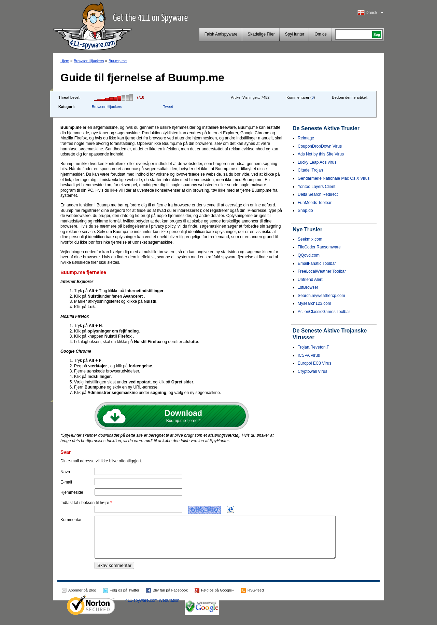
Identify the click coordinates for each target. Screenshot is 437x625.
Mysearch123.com (314, 303)
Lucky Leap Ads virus (317, 162)
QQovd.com (309, 255)
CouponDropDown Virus (320, 146)
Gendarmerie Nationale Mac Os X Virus (334, 178)
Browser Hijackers (89, 61)
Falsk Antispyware (221, 34)
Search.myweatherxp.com (321, 295)
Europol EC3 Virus (315, 363)
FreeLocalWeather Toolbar (322, 271)
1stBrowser (308, 287)
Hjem (64, 61)
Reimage (306, 138)
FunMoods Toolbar (315, 202)
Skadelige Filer (261, 34)
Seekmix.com (310, 239)
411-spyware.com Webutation (152, 608)
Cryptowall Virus (312, 371)
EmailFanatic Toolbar (317, 263)
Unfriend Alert (310, 279)
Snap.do (305, 210)
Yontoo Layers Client (316, 186)
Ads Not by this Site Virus (321, 154)
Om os (320, 34)
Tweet (168, 107)
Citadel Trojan (310, 170)
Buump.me (118, 61)
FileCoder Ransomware (319, 247)
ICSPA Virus (309, 355)
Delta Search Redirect (318, 194)
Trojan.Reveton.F (313, 347)
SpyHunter (295, 34)
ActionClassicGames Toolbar (324, 311)
